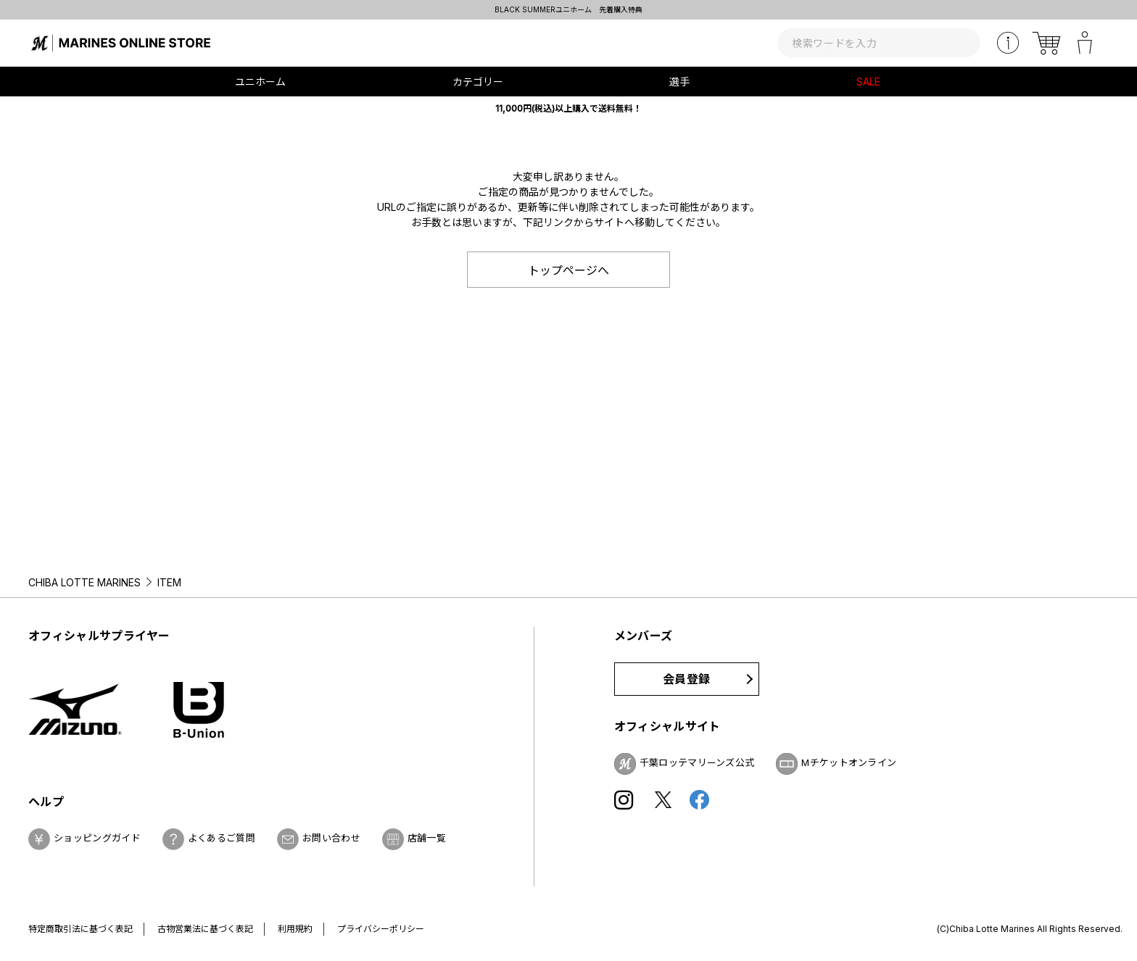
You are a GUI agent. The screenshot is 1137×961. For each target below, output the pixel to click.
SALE (868, 81)
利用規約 (295, 928)
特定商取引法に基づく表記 (80, 928)
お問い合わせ (331, 838)
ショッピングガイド (97, 838)
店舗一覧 (427, 838)
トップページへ (568, 270)
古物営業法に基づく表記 (205, 928)
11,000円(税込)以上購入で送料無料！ (568, 108)
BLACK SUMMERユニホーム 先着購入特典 (568, 9)
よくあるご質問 (221, 838)
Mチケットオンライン (848, 762)
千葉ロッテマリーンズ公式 (697, 762)
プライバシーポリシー (380, 928)
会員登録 (686, 679)
